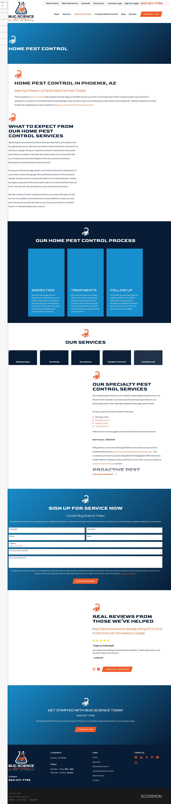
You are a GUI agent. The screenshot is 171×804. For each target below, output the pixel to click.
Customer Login (114, 3)
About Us (96, 724)
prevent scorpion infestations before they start (136, 415)
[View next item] (101, 632)
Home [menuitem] (56, 14)
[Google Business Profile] (141, 719)
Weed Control (52, 3)
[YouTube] (157, 719)
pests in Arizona (37, 97)
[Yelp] (146, 719)
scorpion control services (107, 427)
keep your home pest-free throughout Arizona (74, 105)
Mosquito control (106, 384)
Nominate (85, 3)
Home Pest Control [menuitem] (82, 14)
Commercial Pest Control (103, 733)
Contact (96, 742)
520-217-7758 (151, 3)
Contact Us (151, 14)
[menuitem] (12, 762)
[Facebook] (136, 719)
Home (95, 719)
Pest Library (98, 3)
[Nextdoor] (152, 719)
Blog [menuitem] (123, 14)
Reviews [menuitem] (132, 14)
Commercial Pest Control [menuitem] (106, 14)
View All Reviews (120, 632)
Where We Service (70, 3)
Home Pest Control (101, 728)
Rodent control (105, 387)
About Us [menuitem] (67, 14)
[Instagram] (136, 725)
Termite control (105, 390)
